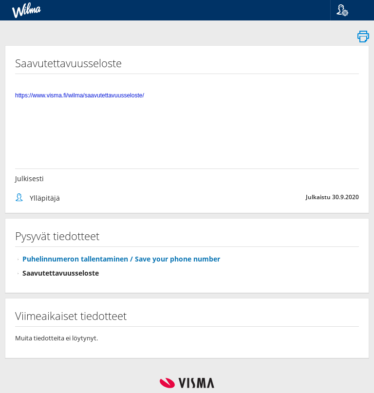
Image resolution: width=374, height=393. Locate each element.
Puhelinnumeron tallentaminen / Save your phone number (121, 258)
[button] (348, 10)
